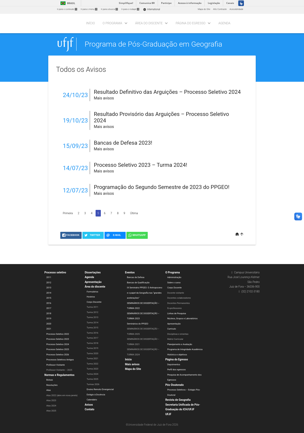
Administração (174, 277)
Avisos (89, 404)
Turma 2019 (92, 348)
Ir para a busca (109, 9)
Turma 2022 (92, 364)
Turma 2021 (92, 358)
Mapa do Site (204, 9)
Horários (91, 297)
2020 (48, 324)
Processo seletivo (55, 272)
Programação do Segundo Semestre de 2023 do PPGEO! (161, 187)
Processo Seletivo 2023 (57, 339)
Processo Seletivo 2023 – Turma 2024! (140, 165)
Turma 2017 (92, 338)
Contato (89, 409)
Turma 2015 (92, 327)
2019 (48, 318)
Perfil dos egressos (176, 369)
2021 (48, 329)
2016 (48, 303)
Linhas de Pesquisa (176, 313)
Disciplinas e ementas (177, 334)
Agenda (224, 23)
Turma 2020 (92, 353)
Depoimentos (173, 364)
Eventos (130, 272)
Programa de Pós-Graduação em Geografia (153, 44)
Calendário (92, 399)
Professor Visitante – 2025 (59, 370)
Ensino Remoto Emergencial (100, 389)
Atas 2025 (51, 411)
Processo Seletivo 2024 (57, 344)
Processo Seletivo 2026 (57, 354)
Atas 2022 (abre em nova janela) (62, 395)
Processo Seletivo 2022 (57, 334)
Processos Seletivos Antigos (60, 359)
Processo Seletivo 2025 (57, 349)
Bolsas (49, 380)
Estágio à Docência (96, 394)
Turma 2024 (92, 374)
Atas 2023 (51, 400)
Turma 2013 (92, 317)
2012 (48, 282)
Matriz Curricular (175, 339)
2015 (48, 298)
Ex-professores (174, 308)
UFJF (168, 414)
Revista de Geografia (178, 399)
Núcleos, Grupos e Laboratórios (182, 318)
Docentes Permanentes (178, 303)
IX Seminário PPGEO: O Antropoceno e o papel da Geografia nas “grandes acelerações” (144, 292)
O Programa (112, 23)
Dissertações (93, 272)
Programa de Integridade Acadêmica (185, 349)
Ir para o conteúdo (67, 9)
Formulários (92, 291)
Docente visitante (175, 293)
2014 (48, 293)
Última (134, 213)
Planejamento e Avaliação (179, 344)
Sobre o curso (174, 282)
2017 (48, 308)
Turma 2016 (92, 333)
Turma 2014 (92, 322)
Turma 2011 (92, 307)
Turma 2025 (92, 379)
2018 (48, 313)
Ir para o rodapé (130, 9)
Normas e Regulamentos (59, 374)
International (151, 9)
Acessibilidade (236, 9)
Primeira (68, 213)
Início (90, 23)
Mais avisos (132, 364)
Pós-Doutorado (174, 384)
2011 (48, 277)
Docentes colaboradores (179, 298)
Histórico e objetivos (177, 354)
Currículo (171, 329)
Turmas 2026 (93, 384)
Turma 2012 (92, 312)
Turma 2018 (92, 343)
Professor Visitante (55, 365)
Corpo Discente (94, 302)
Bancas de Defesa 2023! (123, 143)
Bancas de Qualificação (138, 282)
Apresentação (93, 281)
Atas (48, 390)
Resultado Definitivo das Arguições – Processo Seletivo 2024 (167, 92)
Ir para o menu (89, 9)
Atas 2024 (51, 405)
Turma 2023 (92, 369)
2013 (48, 287)
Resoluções (52, 385)
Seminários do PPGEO (137, 324)
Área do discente (149, 23)
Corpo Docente (174, 287)
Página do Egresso (191, 23)
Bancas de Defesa (135, 277)
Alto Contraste (220, 9)
